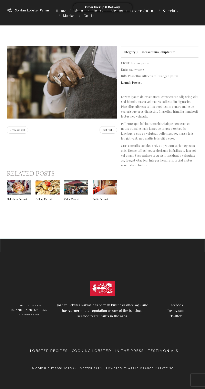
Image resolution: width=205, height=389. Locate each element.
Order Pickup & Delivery (102, 7)
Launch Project (131, 82)
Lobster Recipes (49, 351)
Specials (170, 10)
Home (61, 10)
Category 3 (130, 52)
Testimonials (163, 351)
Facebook (175, 305)
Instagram (175, 310)
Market (69, 15)
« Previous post (17, 129)
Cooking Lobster (91, 351)
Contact (90, 15)
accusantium (150, 52)
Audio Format (100, 199)
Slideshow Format (17, 199)
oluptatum (168, 52)
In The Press (129, 351)
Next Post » (108, 129)
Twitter (176, 316)
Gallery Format (43, 199)
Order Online (143, 10)
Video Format (71, 199)
